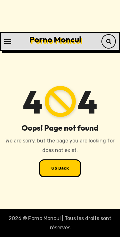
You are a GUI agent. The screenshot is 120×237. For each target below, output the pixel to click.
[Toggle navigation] (7, 41)
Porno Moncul (55, 39)
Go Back (60, 168)
